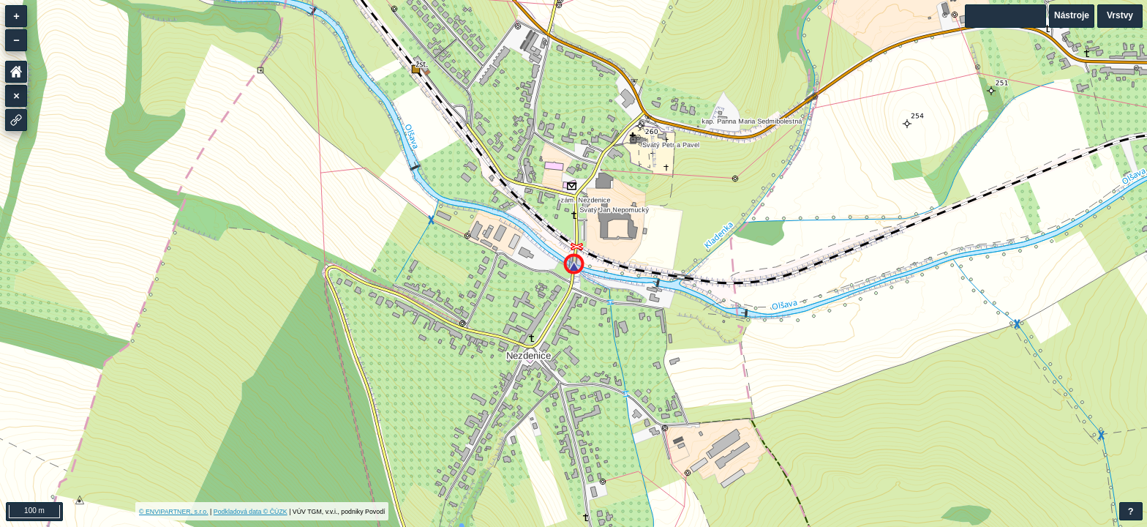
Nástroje (1071, 15)
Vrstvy (1120, 15)
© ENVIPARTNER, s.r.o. (173, 511)
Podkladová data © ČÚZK (250, 511)
